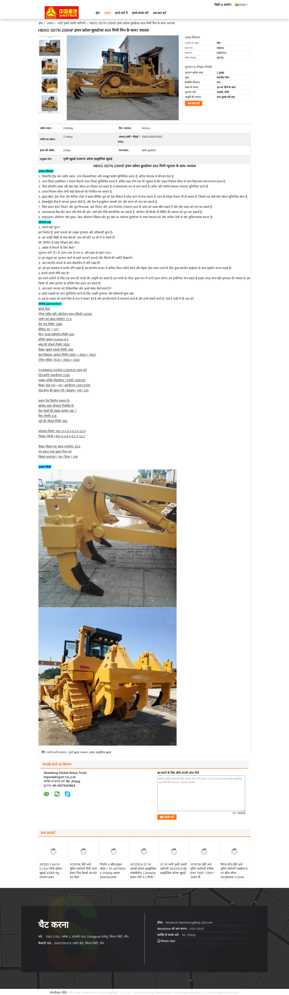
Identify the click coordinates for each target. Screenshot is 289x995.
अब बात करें (159, 12)
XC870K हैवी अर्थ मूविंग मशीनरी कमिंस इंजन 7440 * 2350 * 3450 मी (202, 871)
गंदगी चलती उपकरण (57, 752)
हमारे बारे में (121, 13)
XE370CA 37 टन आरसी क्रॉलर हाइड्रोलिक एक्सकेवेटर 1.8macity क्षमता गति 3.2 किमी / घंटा (143, 873)
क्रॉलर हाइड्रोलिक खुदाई (100, 752)
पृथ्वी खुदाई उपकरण (78, 752)
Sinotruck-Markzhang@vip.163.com (189, 922)
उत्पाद (107, 13)
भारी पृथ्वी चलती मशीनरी (71, 23)
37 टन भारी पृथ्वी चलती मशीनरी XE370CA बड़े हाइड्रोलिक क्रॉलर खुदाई (173, 869)
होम (98, 13)
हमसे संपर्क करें (140, 13)
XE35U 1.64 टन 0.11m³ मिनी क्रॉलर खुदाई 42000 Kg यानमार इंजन (51, 871)
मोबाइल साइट (166, 941)
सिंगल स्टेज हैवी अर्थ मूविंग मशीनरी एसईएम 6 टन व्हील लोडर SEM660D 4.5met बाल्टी (234, 873)
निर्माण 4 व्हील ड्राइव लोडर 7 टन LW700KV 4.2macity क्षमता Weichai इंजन (113, 871)
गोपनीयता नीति (58, 992)
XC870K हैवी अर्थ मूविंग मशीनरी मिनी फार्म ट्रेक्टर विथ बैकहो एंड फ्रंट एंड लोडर (83, 871)
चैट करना (53, 925)
